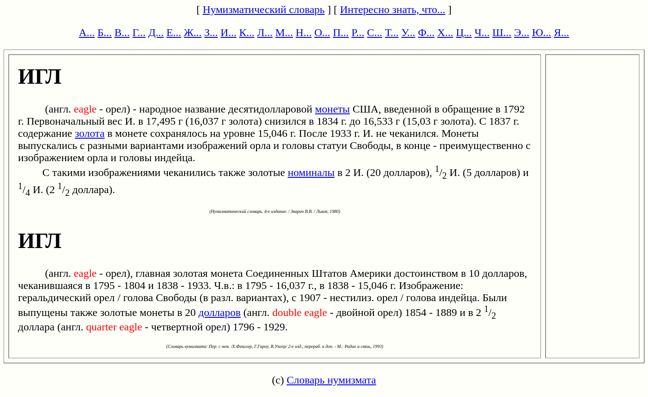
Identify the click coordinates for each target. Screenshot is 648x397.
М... (284, 32)
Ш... (501, 32)
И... (228, 32)
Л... (264, 32)
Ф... (426, 32)
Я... (561, 32)
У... (408, 32)
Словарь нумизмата (331, 380)
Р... (357, 32)
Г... (138, 32)
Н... (303, 32)
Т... (391, 32)
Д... (155, 32)
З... (211, 32)
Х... (445, 32)
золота (89, 133)
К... (246, 32)
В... (122, 32)
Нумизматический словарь (263, 9)
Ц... (464, 32)
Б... (105, 32)
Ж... (193, 32)
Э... (521, 32)
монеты (332, 109)
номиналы (311, 172)
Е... (173, 32)
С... (374, 32)
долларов (219, 312)
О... (322, 32)
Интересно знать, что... (393, 9)
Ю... (541, 32)
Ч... (482, 32)
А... (86, 32)
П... (341, 32)
